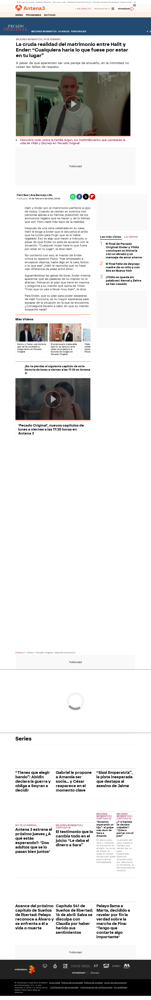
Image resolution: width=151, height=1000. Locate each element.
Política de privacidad (72, 984)
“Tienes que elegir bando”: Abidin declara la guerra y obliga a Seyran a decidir (33, 782)
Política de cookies (93, 984)
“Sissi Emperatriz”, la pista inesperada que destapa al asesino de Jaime (114, 780)
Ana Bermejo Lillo (41, 196)
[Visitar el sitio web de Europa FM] (116, 967)
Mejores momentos (44, 32)
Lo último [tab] (131, 238)
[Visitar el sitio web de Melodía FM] (126, 967)
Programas (33, 16)
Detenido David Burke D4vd (79, 2)
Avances (64, 32)
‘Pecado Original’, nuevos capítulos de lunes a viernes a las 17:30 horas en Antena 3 (51, 431)
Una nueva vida (59, 2)
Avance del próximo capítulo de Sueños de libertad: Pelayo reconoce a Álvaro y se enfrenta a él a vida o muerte (34, 918)
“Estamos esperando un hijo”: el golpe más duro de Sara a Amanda (105, 830)
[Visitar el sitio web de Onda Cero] (106, 967)
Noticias (49, 16)
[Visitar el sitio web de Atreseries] (96, 967)
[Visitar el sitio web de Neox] (65, 967)
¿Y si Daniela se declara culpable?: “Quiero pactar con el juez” (125, 830)
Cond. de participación (115, 984)
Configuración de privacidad (64, 988)
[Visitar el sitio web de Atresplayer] (80, 974)
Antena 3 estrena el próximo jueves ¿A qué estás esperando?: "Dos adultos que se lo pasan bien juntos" (33, 841)
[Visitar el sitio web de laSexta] (55, 967)
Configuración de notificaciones (96, 988)
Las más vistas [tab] (110, 238)
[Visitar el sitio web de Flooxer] (95, 974)
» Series (29, 654)
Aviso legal (54, 984)
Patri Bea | (23, 196)
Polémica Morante (43, 2)
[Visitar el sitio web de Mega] (85, 967)
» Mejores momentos (64, 654)
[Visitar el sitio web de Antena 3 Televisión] (44, 967)
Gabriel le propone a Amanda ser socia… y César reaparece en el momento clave (74, 782)
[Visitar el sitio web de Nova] (75, 967)
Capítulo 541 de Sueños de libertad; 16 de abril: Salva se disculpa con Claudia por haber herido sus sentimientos (74, 920)
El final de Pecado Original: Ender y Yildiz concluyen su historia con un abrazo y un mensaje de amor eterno (124, 251)
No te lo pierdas (25, 826)
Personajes (78, 32)
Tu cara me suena (26, 2)
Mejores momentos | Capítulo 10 (69, 827)
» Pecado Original (43, 654)
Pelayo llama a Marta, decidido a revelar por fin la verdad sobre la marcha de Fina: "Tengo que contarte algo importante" (113, 922)
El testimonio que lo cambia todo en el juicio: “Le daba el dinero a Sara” (74, 839)
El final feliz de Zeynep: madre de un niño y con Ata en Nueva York (123, 268)
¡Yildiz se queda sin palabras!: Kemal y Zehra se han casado (123, 282)
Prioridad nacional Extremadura (106, 2)
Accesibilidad (120, 988)
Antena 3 (19, 654)
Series (19, 16)
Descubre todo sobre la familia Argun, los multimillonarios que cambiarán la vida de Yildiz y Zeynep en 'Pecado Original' (72, 143)
